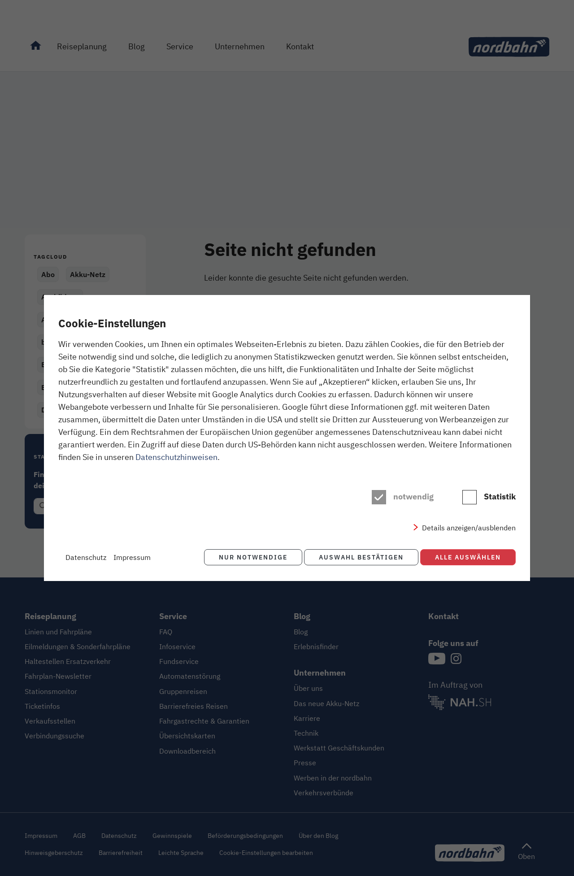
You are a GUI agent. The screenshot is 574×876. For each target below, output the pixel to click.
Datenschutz (85, 557)
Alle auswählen (468, 557)
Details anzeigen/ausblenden (469, 528)
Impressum (132, 557)
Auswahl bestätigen (359, 557)
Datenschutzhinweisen (176, 457)
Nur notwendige (249, 557)
